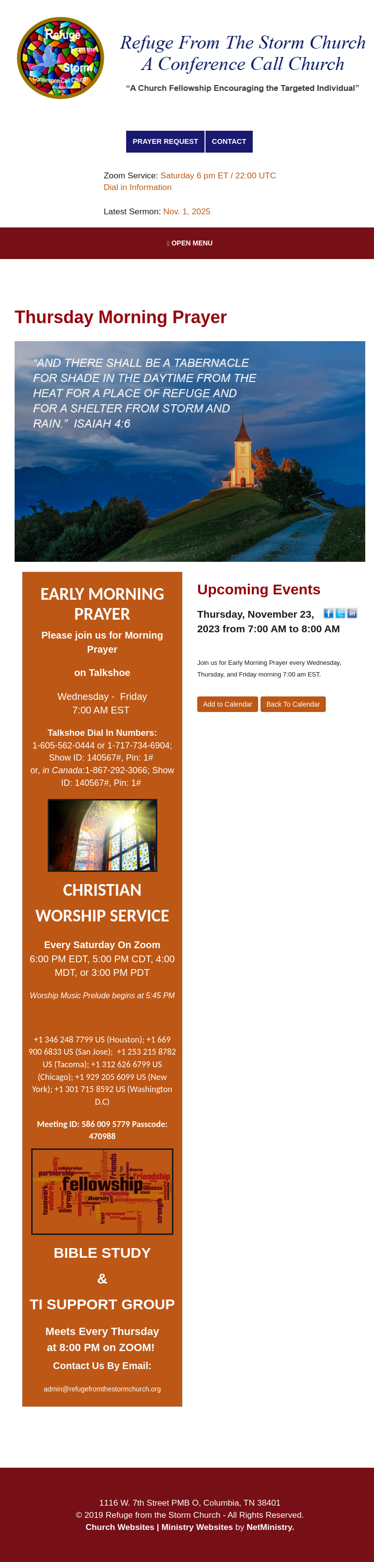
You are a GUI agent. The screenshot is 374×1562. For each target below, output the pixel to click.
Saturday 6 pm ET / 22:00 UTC (218, 175)
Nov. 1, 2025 (186, 211)
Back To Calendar (293, 704)
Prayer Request (165, 141)
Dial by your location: (101, 1017)
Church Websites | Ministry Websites (161, 1527)
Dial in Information (138, 187)
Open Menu (189, 243)
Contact (229, 141)
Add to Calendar (227, 704)
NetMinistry (269, 1527)
